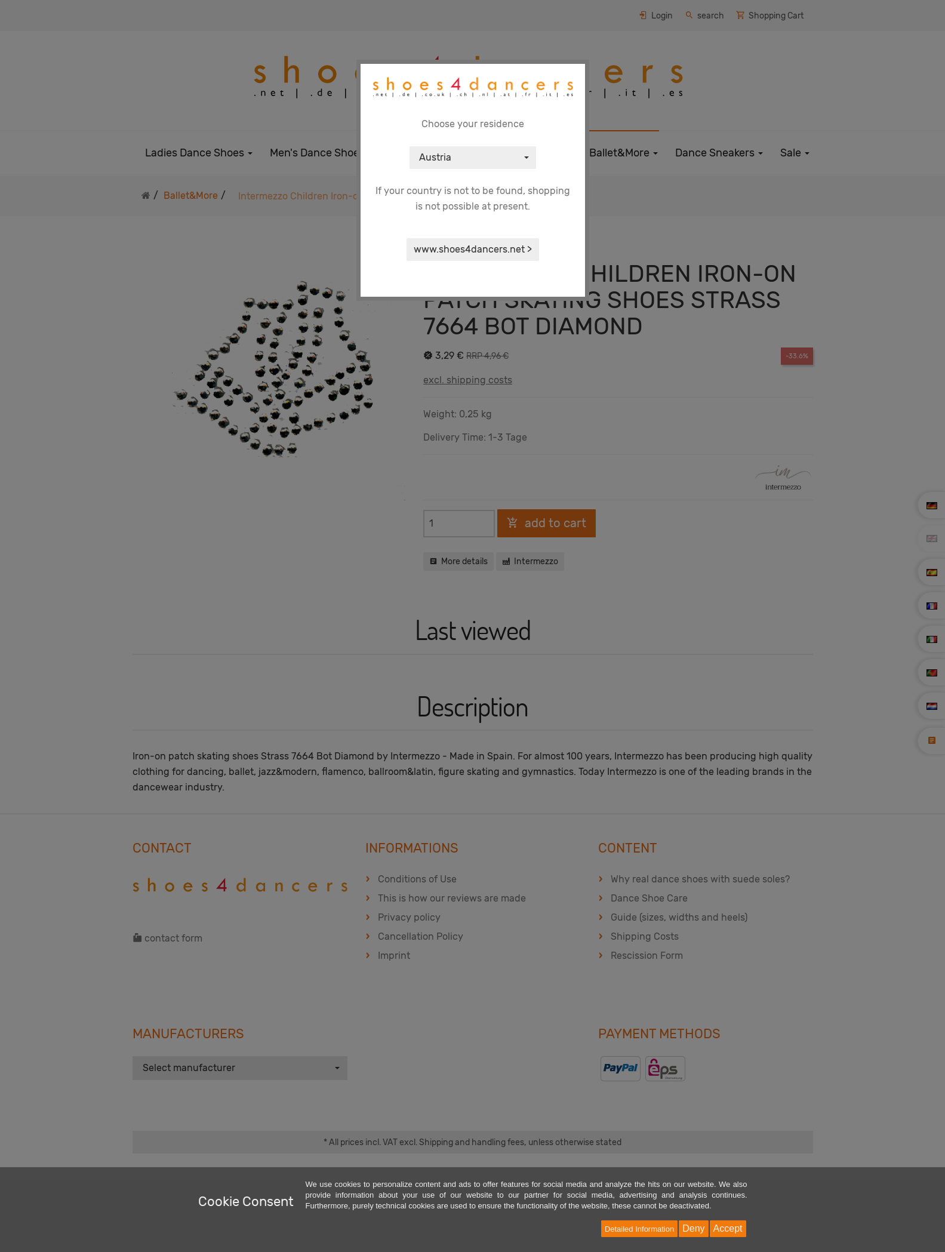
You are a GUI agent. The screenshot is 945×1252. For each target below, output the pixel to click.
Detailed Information (639, 1229)
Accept (728, 1228)
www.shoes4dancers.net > (473, 249)
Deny (693, 1228)
